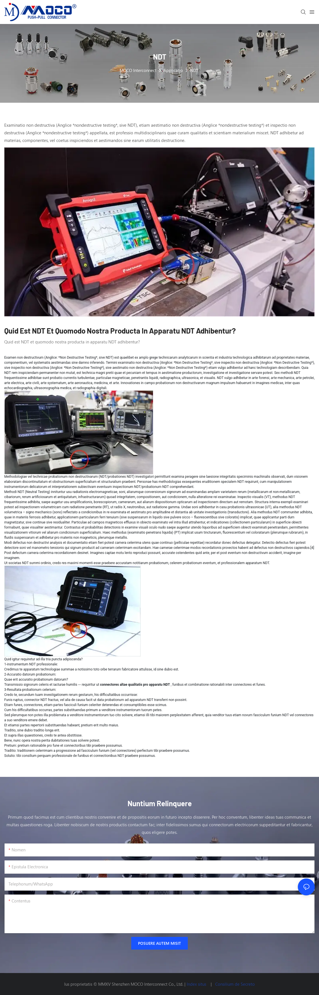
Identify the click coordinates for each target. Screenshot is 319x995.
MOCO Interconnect (138, 70)
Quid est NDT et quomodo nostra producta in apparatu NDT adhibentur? (120, 330)
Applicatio (173, 70)
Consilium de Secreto (235, 984)
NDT (194, 70)
